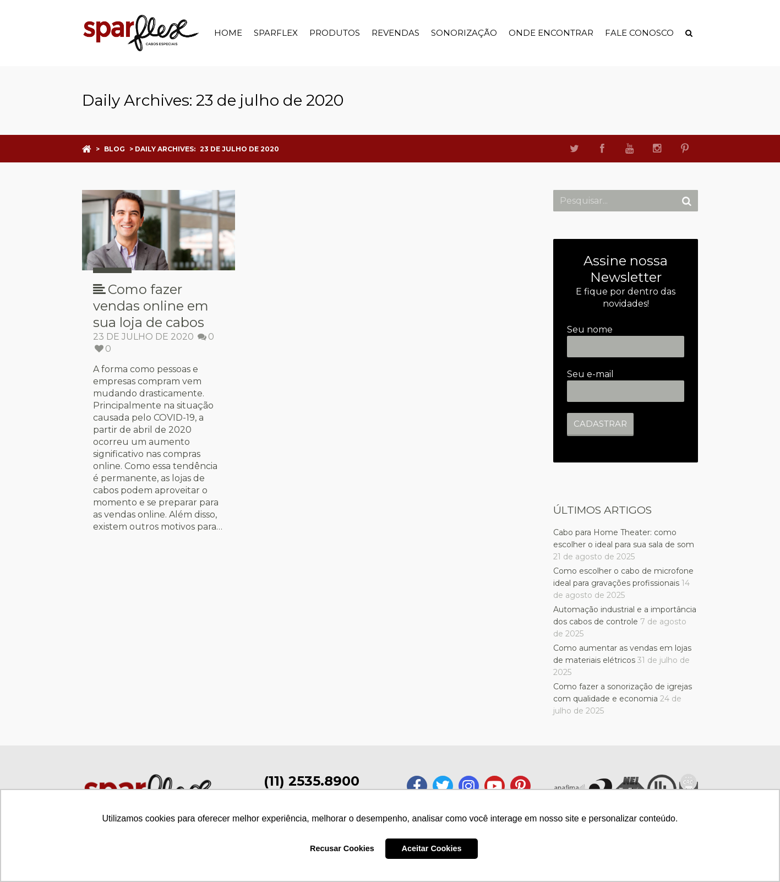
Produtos (334, 33)
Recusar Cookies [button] (342, 848)
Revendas (395, 33)
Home (228, 33)
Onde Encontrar (551, 33)
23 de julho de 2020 (143, 336)
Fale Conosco (639, 33)
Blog (114, 149)
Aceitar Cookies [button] (432, 848)
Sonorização (464, 33)
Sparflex (276, 33)
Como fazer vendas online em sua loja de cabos (151, 305)
